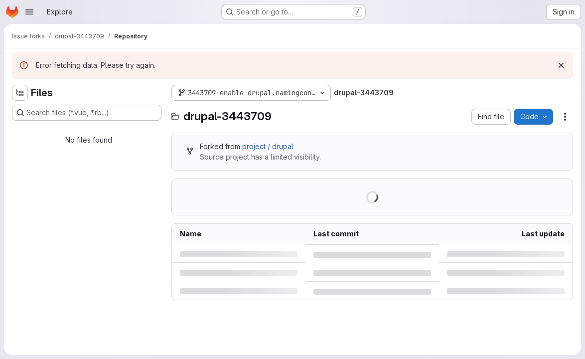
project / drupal (267, 146)
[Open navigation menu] (29, 12)
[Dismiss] (561, 65)
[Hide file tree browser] (20, 93)
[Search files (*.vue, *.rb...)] (86, 113)
